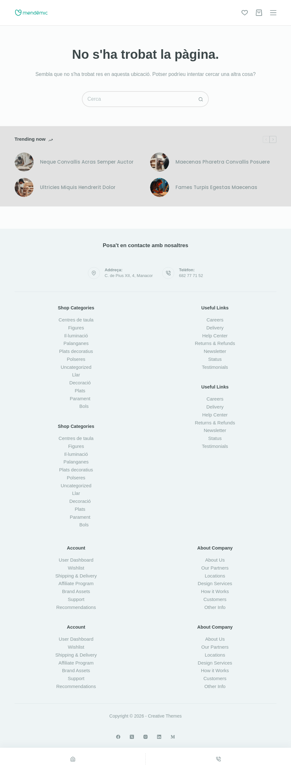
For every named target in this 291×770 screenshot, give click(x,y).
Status (215, 359)
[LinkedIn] (159, 737)
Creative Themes (165, 716)
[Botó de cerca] (201, 99)
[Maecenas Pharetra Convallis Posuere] (159, 162)
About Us (215, 560)
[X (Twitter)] (132, 737)
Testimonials (215, 367)
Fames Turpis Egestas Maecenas (216, 187)
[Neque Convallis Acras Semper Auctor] (24, 162)
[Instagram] (145, 737)
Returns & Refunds (215, 343)
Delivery (214, 327)
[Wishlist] (244, 13)
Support (76, 599)
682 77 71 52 (191, 275)
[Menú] (273, 13)
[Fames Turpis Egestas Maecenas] (159, 187)
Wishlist (76, 568)
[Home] (72, 759)
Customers (215, 599)
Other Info (215, 607)
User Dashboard (76, 560)
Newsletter (215, 351)
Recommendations (76, 607)
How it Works (215, 591)
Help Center (215, 335)
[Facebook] (118, 737)
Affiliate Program (76, 583)
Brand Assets (76, 591)
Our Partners (214, 568)
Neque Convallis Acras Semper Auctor (87, 162)
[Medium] (173, 737)
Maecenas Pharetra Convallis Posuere (222, 162)
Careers (215, 319)
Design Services (215, 583)
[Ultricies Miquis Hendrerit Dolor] (24, 187)
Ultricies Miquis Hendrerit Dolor (78, 187)
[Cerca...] (137, 99)
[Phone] (218, 759)
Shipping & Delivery (76, 575)
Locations (215, 575)
